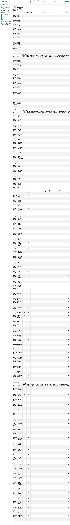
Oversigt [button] (6, 4)
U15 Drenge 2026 (16, 53)
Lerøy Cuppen (18, 8)
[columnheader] (15, 13)
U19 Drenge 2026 (16, 382)
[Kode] (59, 1)
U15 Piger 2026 (15, 10)
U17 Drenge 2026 (16, 187)
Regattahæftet (3, 4)
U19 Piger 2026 (15, 288)
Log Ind (67, 1)
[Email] (47, 1)
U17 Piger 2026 (15, 109)
